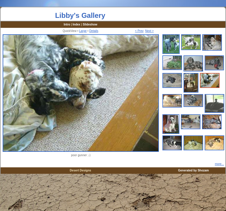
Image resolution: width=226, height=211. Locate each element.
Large (83, 31)
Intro (67, 24)
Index (76, 24)
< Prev (139, 31)
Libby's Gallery (80, 15)
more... (219, 164)
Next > (149, 31)
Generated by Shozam (193, 170)
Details (93, 31)
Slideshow (90, 24)
